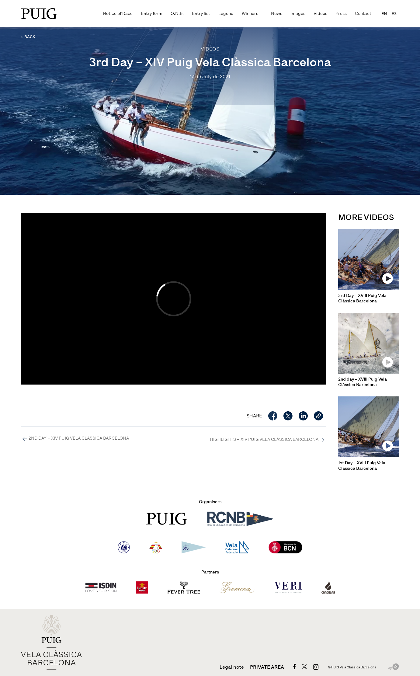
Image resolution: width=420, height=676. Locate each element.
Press (341, 13)
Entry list (201, 13)
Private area (267, 667)
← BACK (28, 36)
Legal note (232, 667)
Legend (226, 13)
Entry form (151, 13)
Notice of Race (118, 13)
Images (297, 13)
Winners (250, 13)
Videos (320, 13)
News (276, 13)
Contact (363, 13)
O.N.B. (177, 13)
